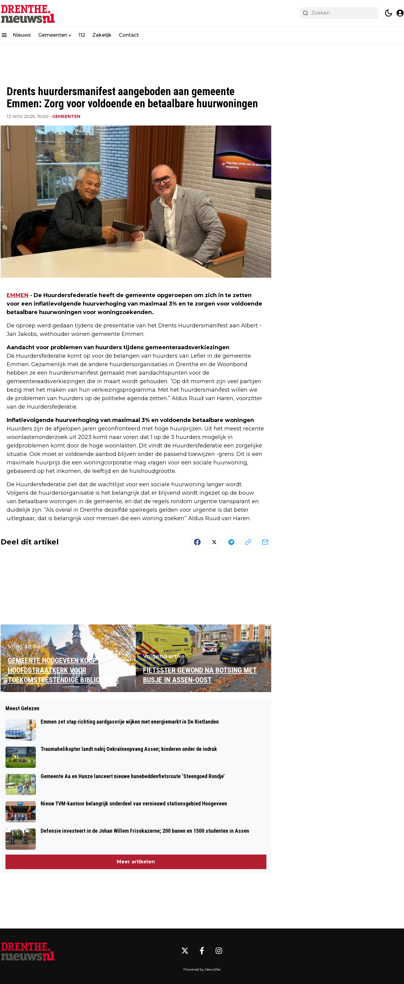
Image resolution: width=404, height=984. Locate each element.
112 (81, 35)
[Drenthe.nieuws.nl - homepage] (28, 13)
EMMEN (17, 295)
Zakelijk (102, 35)
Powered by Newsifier (202, 969)
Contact (129, 35)
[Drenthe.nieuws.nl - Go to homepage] (28, 951)
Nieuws (22, 35)
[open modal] (400, 13)
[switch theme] (388, 13)
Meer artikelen (136, 862)
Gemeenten (52, 35)
